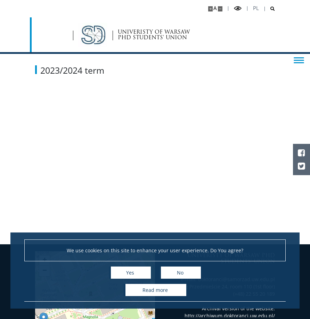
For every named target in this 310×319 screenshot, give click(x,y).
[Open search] (270, 9)
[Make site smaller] (220, 8)
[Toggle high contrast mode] (238, 8)
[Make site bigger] (210, 8)
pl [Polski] (256, 8)
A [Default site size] (215, 8)
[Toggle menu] (298, 59)
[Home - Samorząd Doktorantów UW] (68, 35)
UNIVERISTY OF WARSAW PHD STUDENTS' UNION (130, 35)
